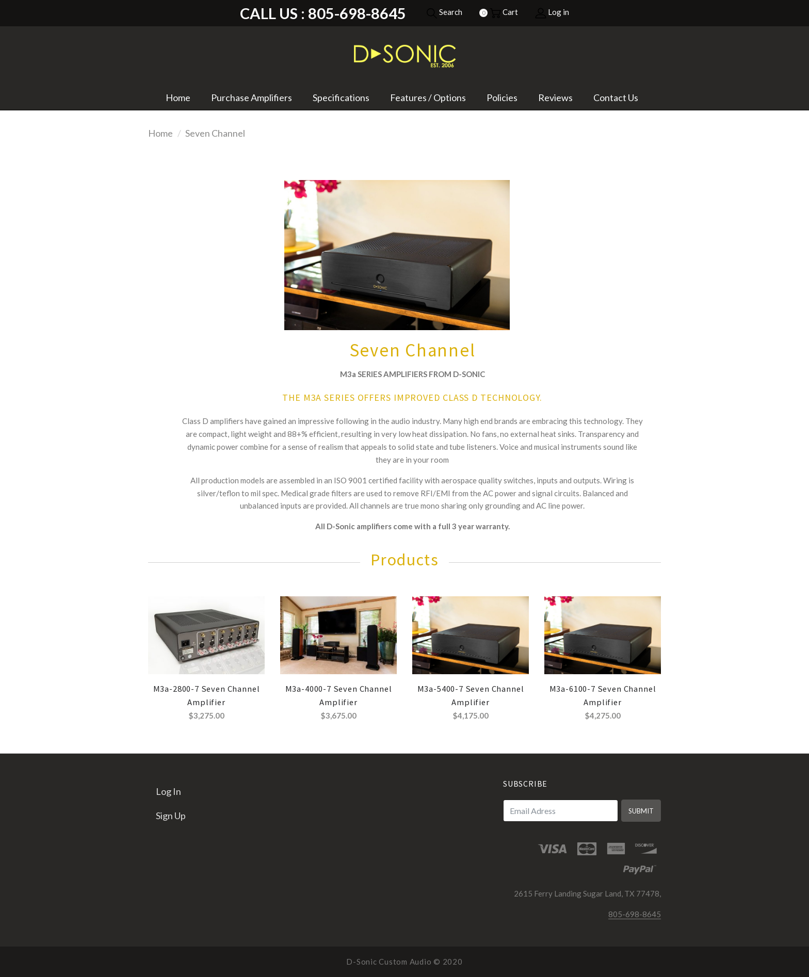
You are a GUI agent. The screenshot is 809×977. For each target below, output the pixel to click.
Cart (504, 12)
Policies (502, 97)
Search (444, 12)
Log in (552, 12)
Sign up (171, 815)
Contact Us (615, 97)
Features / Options (428, 97)
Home (178, 97)
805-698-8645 (634, 914)
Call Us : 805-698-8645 (323, 13)
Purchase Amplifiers (251, 97)
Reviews (555, 97)
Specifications (341, 97)
